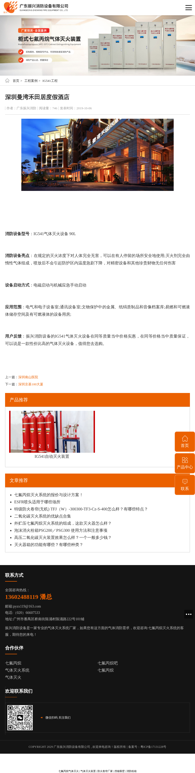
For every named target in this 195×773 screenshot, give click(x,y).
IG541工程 (49, 81)
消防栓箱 (131, 771)
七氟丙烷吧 (108, 663)
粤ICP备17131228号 (153, 747)
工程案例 (31, 81)
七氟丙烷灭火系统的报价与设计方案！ (48, 495)
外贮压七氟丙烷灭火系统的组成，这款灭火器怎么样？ (63, 523)
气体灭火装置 (88, 771)
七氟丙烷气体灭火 (68, 771)
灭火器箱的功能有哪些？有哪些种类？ (48, 544)
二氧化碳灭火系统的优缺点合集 (42, 516)
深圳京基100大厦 (30, 384)
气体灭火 (13, 677)
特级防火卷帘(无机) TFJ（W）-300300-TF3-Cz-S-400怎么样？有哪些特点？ (81, 509)
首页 (16, 81)
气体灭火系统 (17, 670)
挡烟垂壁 (120, 771)
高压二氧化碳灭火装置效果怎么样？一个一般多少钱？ (63, 537)
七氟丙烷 (13, 663)
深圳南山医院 (28, 377)
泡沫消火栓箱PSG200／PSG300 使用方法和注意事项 (60, 530)
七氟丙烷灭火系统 (162, 628)
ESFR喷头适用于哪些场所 (37, 502)
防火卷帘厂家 (105, 771)
